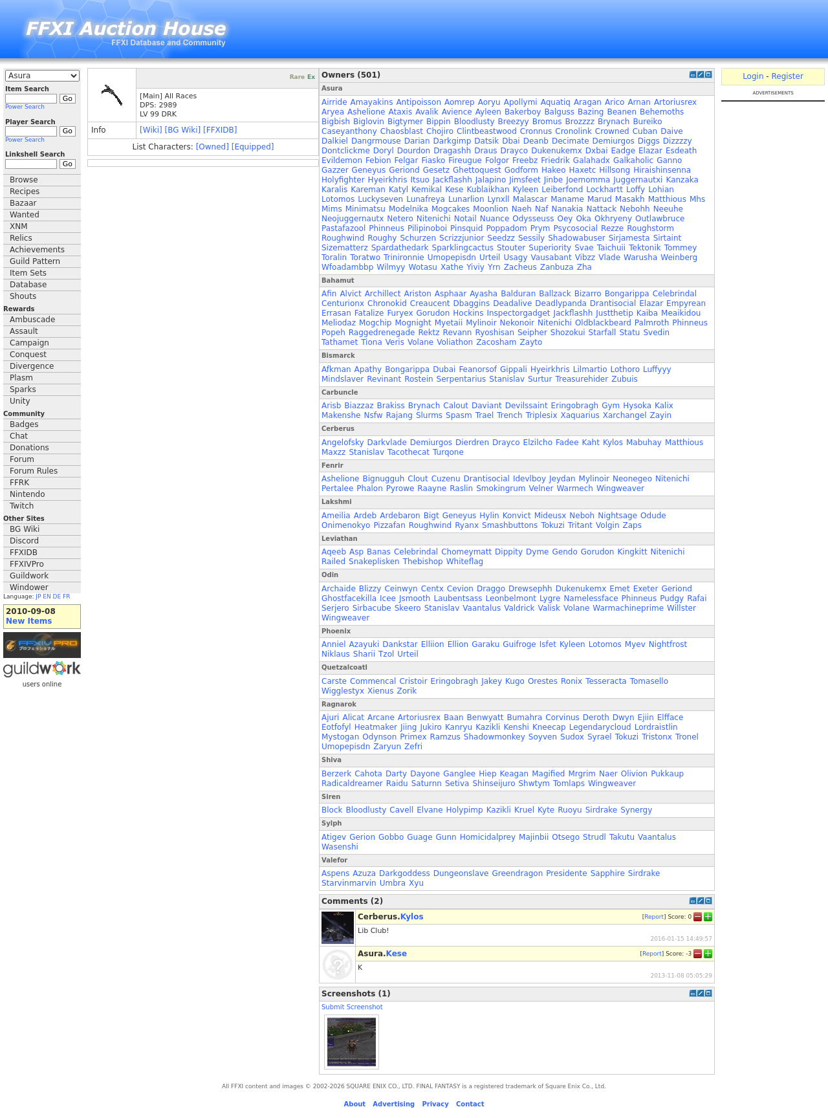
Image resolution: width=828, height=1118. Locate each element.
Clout (418, 478)
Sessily (531, 238)
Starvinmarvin (348, 883)
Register (787, 76)
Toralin (334, 257)
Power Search (25, 107)
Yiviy (475, 267)
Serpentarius (461, 379)
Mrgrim (582, 773)
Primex (413, 736)
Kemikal (426, 189)
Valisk (549, 608)
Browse (24, 179)
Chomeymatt (466, 551)
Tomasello (649, 681)
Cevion (460, 588)
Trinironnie (404, 257)
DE (57, 596)
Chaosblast (401, 131)
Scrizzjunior (461, 238)
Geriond (404, 170)
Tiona (371, 342)
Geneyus (369, 170)
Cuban (645, 131)
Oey (564, 218)
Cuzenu (446, 478)
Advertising (394, 1104)
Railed (333, 561)
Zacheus (520, 267)
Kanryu (458, 727)
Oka (583, 218)
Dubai (444, 369)
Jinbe (553, 179)
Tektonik (645, 247)
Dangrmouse (376, 141)
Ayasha (483, 293)
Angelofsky (342, 442)
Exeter (646, 588)
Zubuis (624, 379)
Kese (454, 189)
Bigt (431, 515)
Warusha (640, 257)
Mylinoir (481, 322)
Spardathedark (400, 247)
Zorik (407, 691)
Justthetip (614, 313)
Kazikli (487, 727)
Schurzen (418, 238)
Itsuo (419, 179)
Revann (457, 332)
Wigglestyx (342, 691)
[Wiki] (151, 130)
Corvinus (562, 717)
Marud (599, 199)
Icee (388, 598)
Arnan (639, 102)
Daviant (487, 405)
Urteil (489, 257)
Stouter (511, 247)
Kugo (515, 681)
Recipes (24, 191)
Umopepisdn (452, 257)
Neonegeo (632, 478)
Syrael (599, 736)
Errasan (336, 313)
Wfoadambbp (347, 267)
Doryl (383, 150)
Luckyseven (380, 199)
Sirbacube (372, 608)
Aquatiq (556, 102)
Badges (24, 424)
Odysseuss (533, 218)
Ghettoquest (477, 170)
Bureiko (647, 121)
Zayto (531, 342)
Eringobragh (575, 405)
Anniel (333, 644)
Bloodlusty (474, 121)
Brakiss (391, 405)
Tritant (580, 525)
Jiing (408, 727)
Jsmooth (414, 598)
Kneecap (549, 727)
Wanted (24, 214)
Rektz (428, 332)
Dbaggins (471, 303)
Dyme (537, 551)
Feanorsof (478, 369)
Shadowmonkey (494, 736)
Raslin (461, 488)
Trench (509, 415)
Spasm (459, 415)
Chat (19, 436)
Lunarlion (466, 199)
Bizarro (588, 293)
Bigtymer (405, 121)
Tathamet (339, 342)
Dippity (509, 551)
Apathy (368, 369)
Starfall (602, 332)
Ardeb (365, 515)
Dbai (511, 141)
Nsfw (373, 415)
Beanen (622, 111)
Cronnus (536, 131)
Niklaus (335, 654)
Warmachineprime (628, 608)
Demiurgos (614, 141)
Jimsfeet (525, 179)
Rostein (418, 379)
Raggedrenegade (382, 332)
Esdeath (681, 150)
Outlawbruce (659, 218)
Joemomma (588, 179)
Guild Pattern (35, 261)
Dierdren (472, 442)
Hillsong (614, 170)
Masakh (630, 199)
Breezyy (513, 121)
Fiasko (433, 160)
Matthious (667, 199)
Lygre (549, 598)
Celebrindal (675, 293)
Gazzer (335, 170)
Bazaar (23, 203)
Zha (584, 267)
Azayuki (364, 644)
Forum (22, 459)
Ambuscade (32, 319)
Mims (331, 209)
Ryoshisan (494, 332)
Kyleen (526, 189)
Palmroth (652, 322)
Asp (356, 551)
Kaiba (647, 313)
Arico (614, 102)
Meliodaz (338, 322)
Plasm (21, 377)
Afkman (336, 369)
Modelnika (408, 209)
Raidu (397, 783)
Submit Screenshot (352, 1007)
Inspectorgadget (518, 313)
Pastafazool (343, 228)
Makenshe (340, 415)
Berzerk (336, 773)
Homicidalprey (488, 837)
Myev (635, 644)
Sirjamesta (629, 238)
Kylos (613, 442)
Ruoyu (570, 810)
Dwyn (624, 717)
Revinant (384, 379)
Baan (454, 717)
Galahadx (591, 160)
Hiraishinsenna (662, 170)
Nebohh (635, 209)
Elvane (429, 810)
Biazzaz (358, 405)
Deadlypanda (561, 303)
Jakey (491, 681)
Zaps (632, 525)
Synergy (636, 810)
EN (46, 596)
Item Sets (28, 273)
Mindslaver (342, 379)
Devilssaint (526, 405)
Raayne (431, 488)
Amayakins (372, 102)
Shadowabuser (576, 238)
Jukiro (430, 727)
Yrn (494, 267)
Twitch (22, 505)
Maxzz (333, 452)
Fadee (567, 442)
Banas (379, 551)
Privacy (435, 1104)
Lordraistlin (656, 727)
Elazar (650, 150)
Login (753, 76)
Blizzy (370, 588)
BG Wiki (24, 529)
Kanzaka (682, 179)
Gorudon (433, 313)
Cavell (401, 810)
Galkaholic (633, 160)
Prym (540, 228)
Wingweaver (620, 488)
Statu (629, 332)
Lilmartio (590, 369)
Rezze (612, 228)
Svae (583, 247)
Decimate (570, 141)
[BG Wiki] (183, 130)
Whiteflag (464, 561)
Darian (417, 141)
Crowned (612, 131)
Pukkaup (667, 773)
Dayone (425, 773)
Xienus (380, 691)
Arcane (381, 717)
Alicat (353, 717)
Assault (24, 331)
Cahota (368, 773)
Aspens (335, 873)
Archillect (383, 293)
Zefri (413, 746)
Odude (653, 515)
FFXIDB (24, 552)
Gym (611, 405)
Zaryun (387, 746)
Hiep (487, 773)
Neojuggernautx (352, 218)
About (354, 1104)
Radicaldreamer (352, 783)
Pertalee (337, 488)
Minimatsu (365, 209)
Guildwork (29, 575)
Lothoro (625, 369)
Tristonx (657, 736)
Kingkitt (632, 551)
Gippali (513, 369)
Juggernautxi (637, 179)
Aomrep (459, 102)
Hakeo (553, 170)
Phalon (369, 488)
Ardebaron (400, 515)
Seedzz (501, 238)
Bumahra (525, 717)
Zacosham (496, 342)
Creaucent (430, 303)
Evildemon (341, 160)
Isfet (547, 644)
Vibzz (585, 257)
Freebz (525, 160)
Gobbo (391, 837)
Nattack (601, 209)
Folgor (497, 160)
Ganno (669, 160)
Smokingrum (500, 488)
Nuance (495, 218)
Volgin (608, 525)
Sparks (23, 389)
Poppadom (506, 228)
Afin (328, 293)
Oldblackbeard (603, 322)
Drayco (514, 150)
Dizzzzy (677, 141)
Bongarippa (627, 293)
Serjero (335, 608)
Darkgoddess (404, 873)
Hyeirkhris (388, 179)
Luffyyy (657, 369)
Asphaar (450, 293)
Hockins (468, 313)
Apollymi (521, 102)
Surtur (540, 379)
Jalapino (490, 179)
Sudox (572, 736)
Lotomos (337, 199)
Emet (619, 588)
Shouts (23, 296)
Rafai (696, 598)
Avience (457, 111)
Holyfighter (343, 179)
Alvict (350, 293)
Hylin (489, 515)
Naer (608, 773)
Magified (548, 773)
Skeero (408, 608)
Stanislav (507, 379)
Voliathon (455, 342)
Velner (541, 488)
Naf (542, 209)
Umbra (393, 883)
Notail (465, 218)
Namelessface (590, 598)
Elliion (432, 644)
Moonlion (490, 209)
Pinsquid (466, 228)
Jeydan (562, 478)
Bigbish (335, 121)
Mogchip (375, 322)
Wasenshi (339, 846)
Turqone (448, 452)
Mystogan (340, 736)
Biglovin (368, 121)
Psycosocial (576, 228)
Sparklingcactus (463, 247)
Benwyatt (485, 717)
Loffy (635, 189)
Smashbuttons (510, 525)
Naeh (522, 209)
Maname (567, 199)
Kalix (664, 405)
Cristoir (413, 681)
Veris (395, 342)
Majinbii (534, 837)
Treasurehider (581, 379)
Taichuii (611, 247)
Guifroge (519, 644)
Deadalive (512, 303)
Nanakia (567, 209)
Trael (484, 415)
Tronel (687, 736)
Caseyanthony (349, 131)
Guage (419, 837)
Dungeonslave (461, 873)
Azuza (364, 873)
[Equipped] (253, 146)
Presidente (566, 873)
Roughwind (342, 238)
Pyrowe (400, 488)
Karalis (334, 189)
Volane (420, 342)
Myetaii (449, 322)
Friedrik (555, 160)
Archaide (338, 588)
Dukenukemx (556, 150)
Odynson (379, 736)
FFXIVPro (27, 564)
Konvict (517, 515)
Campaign (29, 342)
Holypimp (464, 810)
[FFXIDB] (220, 130)
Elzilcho (537, 442)
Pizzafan (389, 525)
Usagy (515, 257)
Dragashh (452, 150)
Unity (20, 401)
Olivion (634, 773)
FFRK (19, 482)
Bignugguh (383, 478)
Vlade (609, 257)
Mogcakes (450, 209)
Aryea (332, 111)
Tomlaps (569, 783)
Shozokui (567, 332)
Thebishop (423, 561)
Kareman (368, 189)
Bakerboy (523, 111)
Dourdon (413, 150)
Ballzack (555, 293)
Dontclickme (345, 150)
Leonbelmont (511, 598)
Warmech (574, 488)
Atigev (333, 837)
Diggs (649, 141)
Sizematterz (344, 247)
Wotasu (422, 267)
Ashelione (366, 111)
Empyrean (686, 303)
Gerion (362, 837)
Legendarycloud (600, 727)
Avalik (427, 111)
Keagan (514, 773)
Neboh (581, 515)
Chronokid (387, 303)
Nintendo (27, 494)
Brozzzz (579, 121)
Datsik (486, 141)
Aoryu (489, 102)
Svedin (656, 332)
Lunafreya (425, 199)
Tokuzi (552, 525)
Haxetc (582, 170)
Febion (378, 160)
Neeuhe (668, 209)
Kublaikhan (488, 189)
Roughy (382, 238)
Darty (396, 773)
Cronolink (573, 131)
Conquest (28, 354)
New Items (29, 621)
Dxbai (596, 150)
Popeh (333, 332)
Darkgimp (452, 141)
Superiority (549, 247)
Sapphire (608, 873)
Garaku (485, 644)
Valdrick (519, 608)
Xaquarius (580, 415)
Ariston (417, 293)
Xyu (416, 883)
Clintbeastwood (487, 131)
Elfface (670, 717)
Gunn (446, 837)
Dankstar (399, 644)
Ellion (458, 644)
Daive (671, 131)
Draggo (491, 588)
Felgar (407, 160)
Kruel (524, 810)
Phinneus (386, 228)
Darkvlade (387, 442)
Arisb (331, 405)
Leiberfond (562, 189)
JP (38, 596)
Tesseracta (606, 681)
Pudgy (672, 598)
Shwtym (534, 783)
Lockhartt (604, 189)
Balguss (559, 111)
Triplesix (542, 415)
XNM (19, 226)
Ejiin (646, 717)
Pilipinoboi (427, 228)
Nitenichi (434, 218)
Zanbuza (557, 267)
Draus (485, 150)
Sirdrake (601, 810)
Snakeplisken (374, 561)
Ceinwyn (400, 588)
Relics (21, 238)
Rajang (399, 415)
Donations (29, 447)
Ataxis (400, 111)
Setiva (457, 783)
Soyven (542, 736)
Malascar (530, 199)
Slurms (429, 415)
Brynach (613, 121)
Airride (334, 102)
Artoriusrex (675, 102)
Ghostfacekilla (348, 598)
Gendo (564, 551)
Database (28, 284)
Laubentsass (457, 598)
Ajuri (330, 717)
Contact (470, 1104)
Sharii (364, 654)
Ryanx (467, 525)
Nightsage (617, 515)
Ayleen (488, 111)
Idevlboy (529, 478)
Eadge (623, 150)
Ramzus (445, 736)
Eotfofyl (336, 727)
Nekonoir (517, 322)
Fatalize (369, 313)
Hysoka (637, 405)
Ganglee (459, 773)
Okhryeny (613, 218)
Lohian (661, 189)
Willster (681, 608)
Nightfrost (668, 644)
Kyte (546, 810)
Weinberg (678, 257)
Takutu (622, 837)
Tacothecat (408, 452)
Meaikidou (681, 313)
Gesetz (436, 170)
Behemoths (662, 111)
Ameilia (336, 515)
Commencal (373, 681)
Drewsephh (530, 588)
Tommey (680, 247)
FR (66, 596)
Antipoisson (418, 102)
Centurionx (342, 303)
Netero (400, 218)
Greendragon (517, 873)
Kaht (591, 442)
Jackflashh (452, 179)
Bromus (547, 121)
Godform (521, 170)
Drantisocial (613, 303)
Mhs (697, 199)
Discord (24, 540)
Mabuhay (644, 442)
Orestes (543, 681)
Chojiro (439, 131)
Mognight (413, 322)
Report (654, 916)
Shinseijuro (493, 783)
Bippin (438, 121)
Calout (455, 405)
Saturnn (426, 783)
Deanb (536, 141)
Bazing (591, 111)
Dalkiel (334, 141)
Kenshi (515, 727)
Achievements (37, 249)
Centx (432, 588)
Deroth (596, 717)
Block (331, 810)
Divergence (32, 366)
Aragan (588, 102)
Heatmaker (375, 727)
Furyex (400, 313)
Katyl (398, 189)
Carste (334, 681)
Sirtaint (667, 238)
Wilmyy (390, 267)
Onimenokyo (345, 525)
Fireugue (465, 160)
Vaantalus (482, 608)
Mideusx (550, 515)
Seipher (532, 332)
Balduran (518, 293)
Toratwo (365, 257)
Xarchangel (625, 415)
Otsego (566, 837)
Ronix (571, 681)
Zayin (661, 415)
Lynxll (499, 199)
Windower (29, 587)
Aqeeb (333, 551)
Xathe (452, 267)
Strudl (594, 837)
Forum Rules (34, 471)
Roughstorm (650, 228)
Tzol (386, 654)
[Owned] (212, 146)
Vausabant (551, 257)
